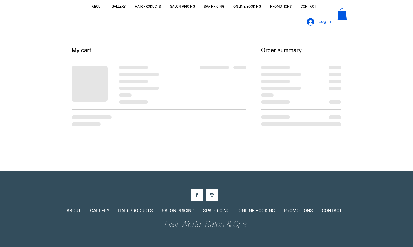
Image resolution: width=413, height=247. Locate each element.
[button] (342, 14)
